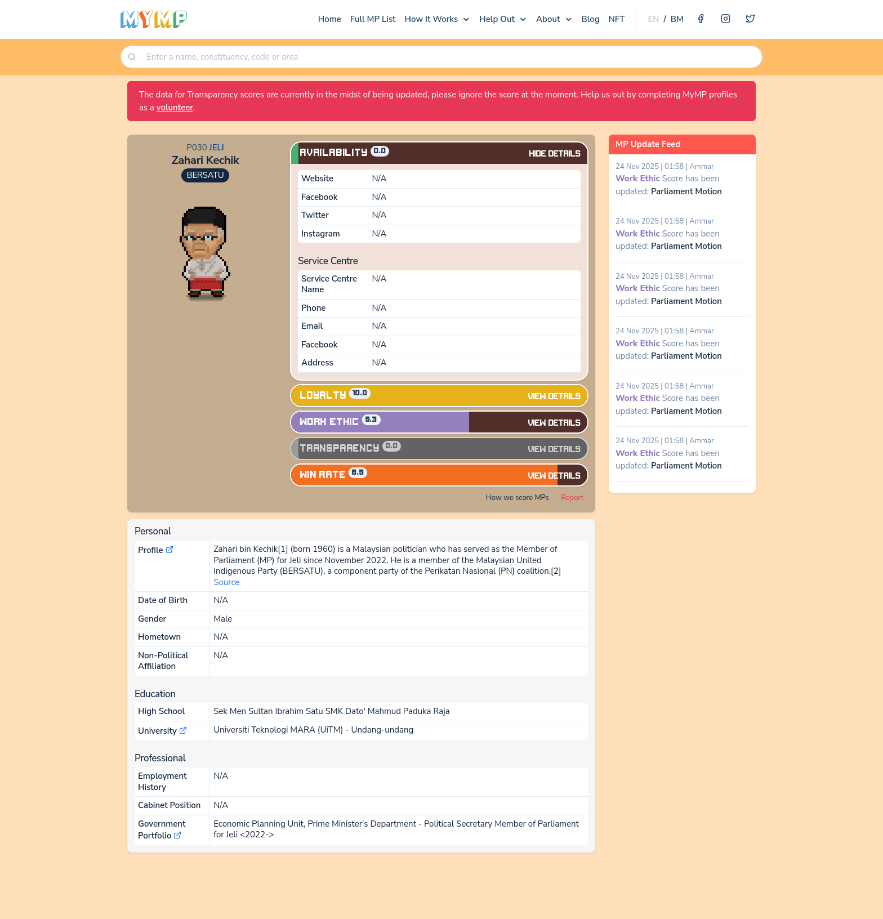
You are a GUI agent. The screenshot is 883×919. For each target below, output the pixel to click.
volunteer (175, 107)
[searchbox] (451, 57)
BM (677, 19)
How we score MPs (517, 498)
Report (572, 498)
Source (226, 582)
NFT (617, 19)
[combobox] (450, 57)
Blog (591, 19)
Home (329, 19)
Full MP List (373, 19)
